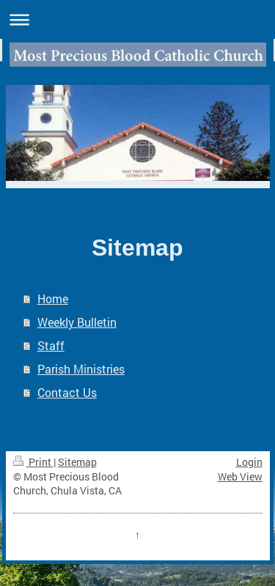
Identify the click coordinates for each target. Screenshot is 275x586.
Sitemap (77, 462)
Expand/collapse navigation (137, 19)
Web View (240, 476)
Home (52, 298)
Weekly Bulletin (77, 322)
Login (249, 462)
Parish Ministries (81, 369)
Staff (51, 345)
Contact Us (67, 392)
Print (33, 462)
